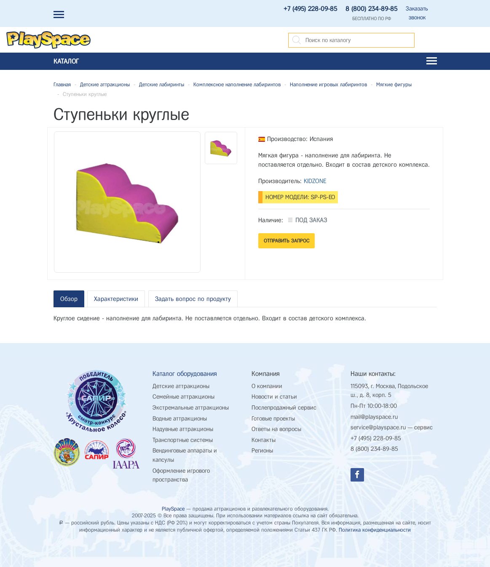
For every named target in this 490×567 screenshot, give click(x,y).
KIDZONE (315, 181)
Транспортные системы (183, 440)
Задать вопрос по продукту (193, 298)
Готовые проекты (273, 418)
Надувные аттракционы (183, 429)
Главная (62, 84)
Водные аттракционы (180, 418)
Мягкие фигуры (394, 84)
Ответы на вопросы (276, 429)
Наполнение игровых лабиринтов (328, 84)
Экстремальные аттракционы (191, 408)
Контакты (264, 440)
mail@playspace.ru (374, 417)
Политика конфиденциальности (375, 529)
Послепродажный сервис (284, 408)
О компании (267, 386)
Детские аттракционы (105, 84)
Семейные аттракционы (183, 397)
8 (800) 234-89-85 (371, 8)
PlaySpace (173, 508)
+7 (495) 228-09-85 (310, 8)
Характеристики (116, 298)
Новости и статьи (274, 397)
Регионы (262, 450)
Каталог (245, 61)
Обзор (69, 298)
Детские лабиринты (161, 84)
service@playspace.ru (378, 427)
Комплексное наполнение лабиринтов (237, 84)
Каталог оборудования (185, 373)
